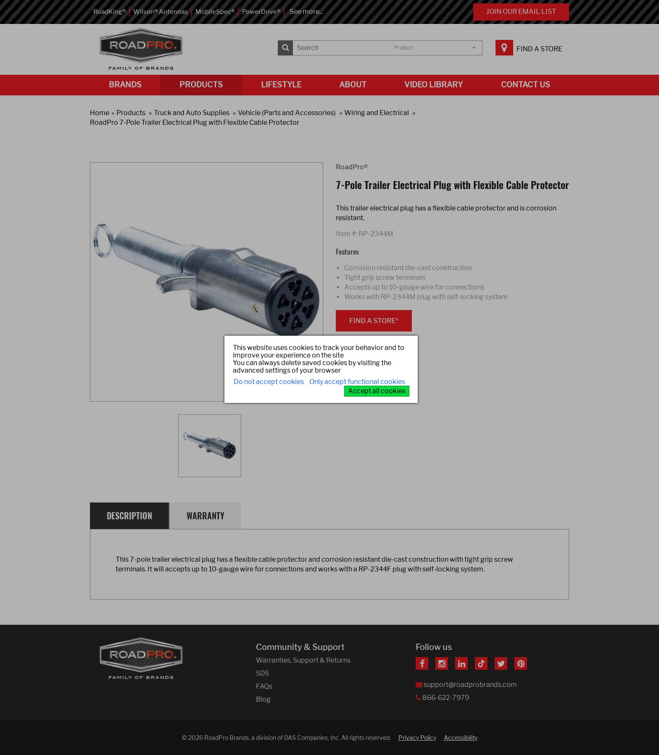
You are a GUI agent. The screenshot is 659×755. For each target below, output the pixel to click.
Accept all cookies (377, 391)
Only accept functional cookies (357, 382)
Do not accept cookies (269, 382)
